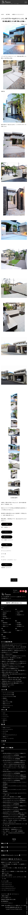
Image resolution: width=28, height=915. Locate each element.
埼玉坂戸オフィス (20, 614)
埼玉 (16, 609)
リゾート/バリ (6, 716)
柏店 (4, 630)
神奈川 (2, 620)
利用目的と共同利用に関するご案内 (8, 899)
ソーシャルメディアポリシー (7, 903)
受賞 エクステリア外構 (7, 701)
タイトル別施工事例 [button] (6, 641)
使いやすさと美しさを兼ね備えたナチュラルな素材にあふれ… (14, 663)
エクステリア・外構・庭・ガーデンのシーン (11, 859)
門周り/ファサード (6, 727)
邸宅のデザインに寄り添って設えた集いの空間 (11, 679)
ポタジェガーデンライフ (7, 884)
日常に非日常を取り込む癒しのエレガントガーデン (12, 645)
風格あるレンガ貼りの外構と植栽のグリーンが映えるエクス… (14, 661)
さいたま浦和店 (20, 611)
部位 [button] (3, 724)
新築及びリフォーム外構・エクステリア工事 (10, 862)
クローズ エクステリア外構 (8, 694)
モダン (4, 713)
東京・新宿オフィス (7, 618)
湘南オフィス (5, 626)
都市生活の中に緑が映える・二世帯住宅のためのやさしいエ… (14, 650)
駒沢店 (4, 614)
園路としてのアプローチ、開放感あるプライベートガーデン (14, 655)
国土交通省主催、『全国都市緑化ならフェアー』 (13, 829)
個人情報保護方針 (4, 901)
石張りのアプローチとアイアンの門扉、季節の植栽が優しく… (14, 670)
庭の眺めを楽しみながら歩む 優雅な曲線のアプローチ (13, 683)
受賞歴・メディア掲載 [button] (7, 747)
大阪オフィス (5, 638)
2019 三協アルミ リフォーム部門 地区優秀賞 (13, 831)
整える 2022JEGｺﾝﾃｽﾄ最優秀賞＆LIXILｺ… (10, 668)
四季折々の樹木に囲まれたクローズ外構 (10, 672)
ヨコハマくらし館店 (7, 624)
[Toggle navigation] (26, 2)
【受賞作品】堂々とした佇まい (8, 684)
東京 (2, 609)
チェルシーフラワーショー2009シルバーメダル (12, 827)
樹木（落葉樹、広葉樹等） (7, 875)
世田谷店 (4, 613)
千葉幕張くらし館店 (7, 632)
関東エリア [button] (4, 843)
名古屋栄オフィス (20, 626)
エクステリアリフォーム (8, 705)
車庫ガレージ (5, 736)
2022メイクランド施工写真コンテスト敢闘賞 (12, 796)
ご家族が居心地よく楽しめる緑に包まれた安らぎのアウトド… (14, 674)
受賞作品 (4, 698)
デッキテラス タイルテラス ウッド (10, 734)
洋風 (4, 722)
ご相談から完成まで (5, 895)
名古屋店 (19, 622)
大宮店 (18, 613)
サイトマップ (3, 605)
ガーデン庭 (5, 700)
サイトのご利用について (6, 897)
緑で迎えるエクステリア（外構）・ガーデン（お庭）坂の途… (14, 646)
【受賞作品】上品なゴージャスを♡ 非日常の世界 (12, 681)
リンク (2, 607)
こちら (9, 527)
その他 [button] (3, 740)
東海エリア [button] (4, 847)
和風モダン (5, 720)
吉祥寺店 (4, 616)
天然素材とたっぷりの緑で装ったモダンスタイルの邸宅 (13, 666)
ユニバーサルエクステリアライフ (8, 888)
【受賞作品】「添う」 (6, 686)
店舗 (4, 744)
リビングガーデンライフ (7, 882)
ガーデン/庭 (5, 731)
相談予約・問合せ (26, 910)
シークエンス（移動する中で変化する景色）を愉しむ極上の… (14, 677)
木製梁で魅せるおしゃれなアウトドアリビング (11, 665)
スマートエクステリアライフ (8, 886)
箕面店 (4, 636)
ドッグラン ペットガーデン (8, 738)
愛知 (16, 620)
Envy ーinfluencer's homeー (7, 654)
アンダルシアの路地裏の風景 (7, 659)
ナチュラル (5, 714)
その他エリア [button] (10, 855)
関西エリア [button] (4, 850)
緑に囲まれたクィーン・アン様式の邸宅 (10, 652)
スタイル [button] (4, 689)
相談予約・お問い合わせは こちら (14, 603)
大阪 (2, 634)
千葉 (2, 628)
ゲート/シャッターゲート (8, 729)
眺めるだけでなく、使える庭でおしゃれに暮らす (12, 657)
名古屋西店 (19, 624)
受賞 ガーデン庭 (6, 707)
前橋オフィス (19, 630)
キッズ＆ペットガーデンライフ (8, 890)
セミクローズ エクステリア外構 (9, 696)
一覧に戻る (14, 580)
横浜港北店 (5, 622)
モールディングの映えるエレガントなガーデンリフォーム (13, 648)
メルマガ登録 (26, 901)
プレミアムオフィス (7, 611)
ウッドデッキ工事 (4, 881)
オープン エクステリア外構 (8, 692)
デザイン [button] (4, 709)
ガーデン (4, 733)
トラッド (4, 718)
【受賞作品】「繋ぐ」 (6, 675)
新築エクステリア (6, 703)
